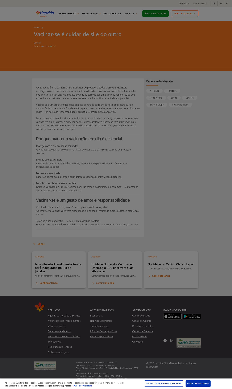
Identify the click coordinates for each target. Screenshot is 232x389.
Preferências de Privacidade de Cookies (163, 383)
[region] (116, 383)
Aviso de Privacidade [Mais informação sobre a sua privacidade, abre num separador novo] (83, 386)
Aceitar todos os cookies (198, 383)
